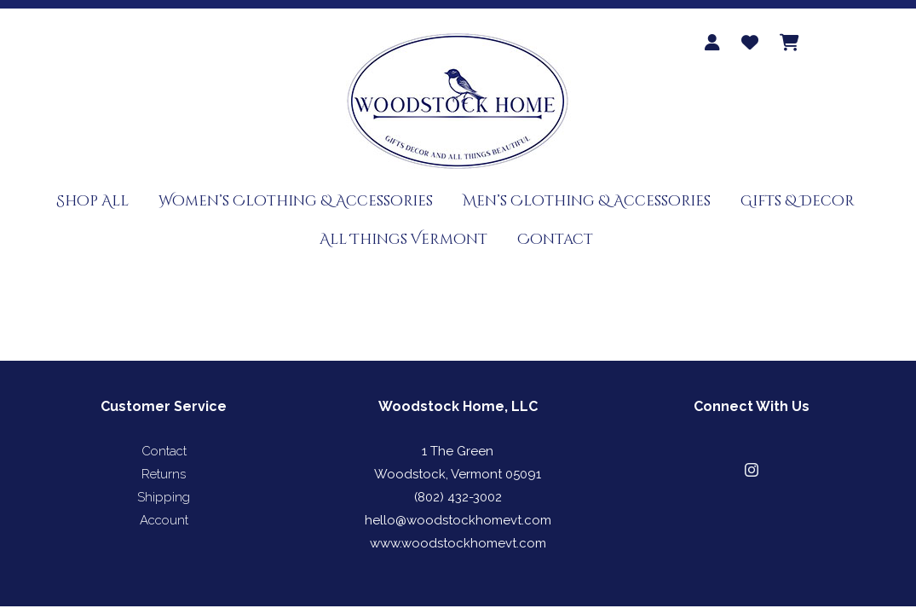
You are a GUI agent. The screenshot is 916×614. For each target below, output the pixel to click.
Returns (163, 474)
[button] (751, 470)
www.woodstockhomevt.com (458, 543)
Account (164, 520)
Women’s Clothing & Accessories (295, 201)
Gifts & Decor (797, 201)
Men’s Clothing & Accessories (587, 201)
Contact (555, 239)
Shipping (163, 497)
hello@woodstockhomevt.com (458, 520)
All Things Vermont (403, 239)
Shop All (92, 201)
